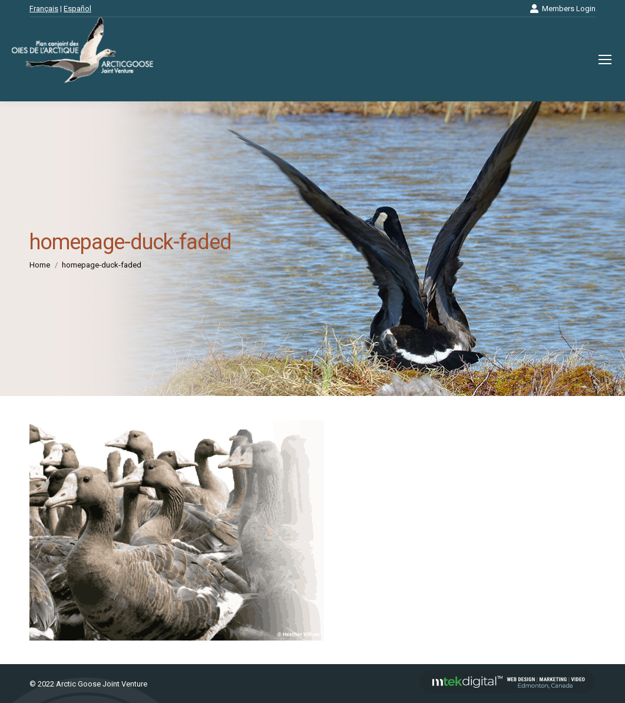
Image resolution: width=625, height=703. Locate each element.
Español (77, 8)
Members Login (563, 8)
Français (43, 8)
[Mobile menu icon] (605, 59)
